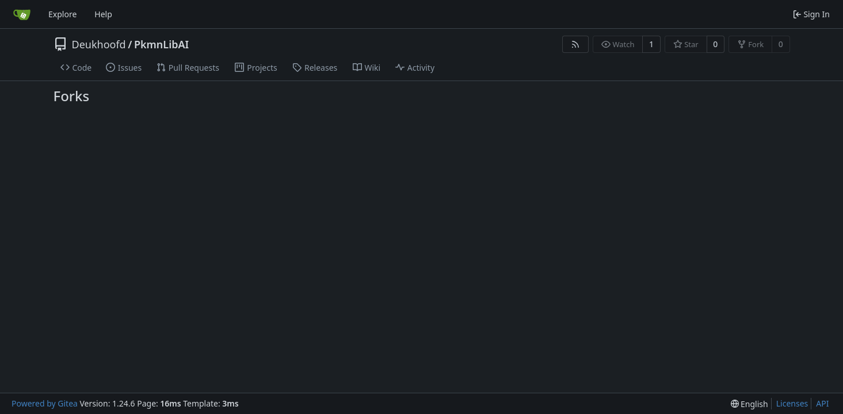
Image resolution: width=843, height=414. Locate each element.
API (822, 403)
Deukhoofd (99, 44)
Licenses (792, 403)
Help (103, 14)
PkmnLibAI (161, 44)
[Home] (22, 14)
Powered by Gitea (45, 403)
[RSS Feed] (575, 44)
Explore (62, 14)
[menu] (749, 403)
